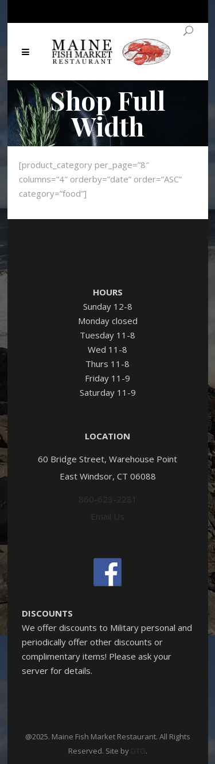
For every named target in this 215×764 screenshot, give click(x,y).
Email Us (107, 516)
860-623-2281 (108, 499)
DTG (138, 751)
